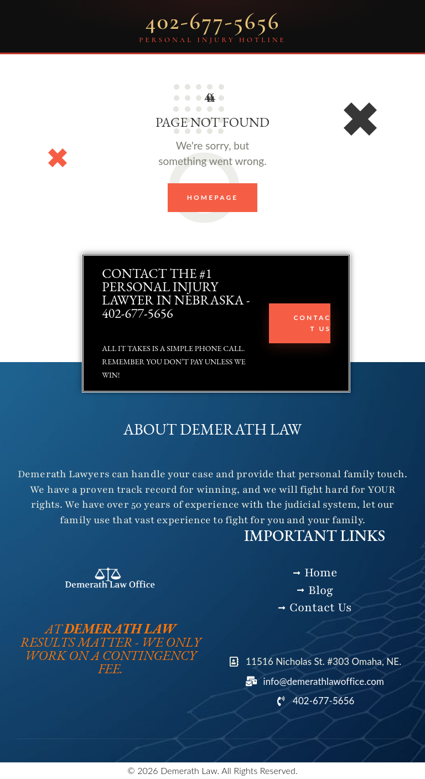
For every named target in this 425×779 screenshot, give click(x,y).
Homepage (213, 197)
